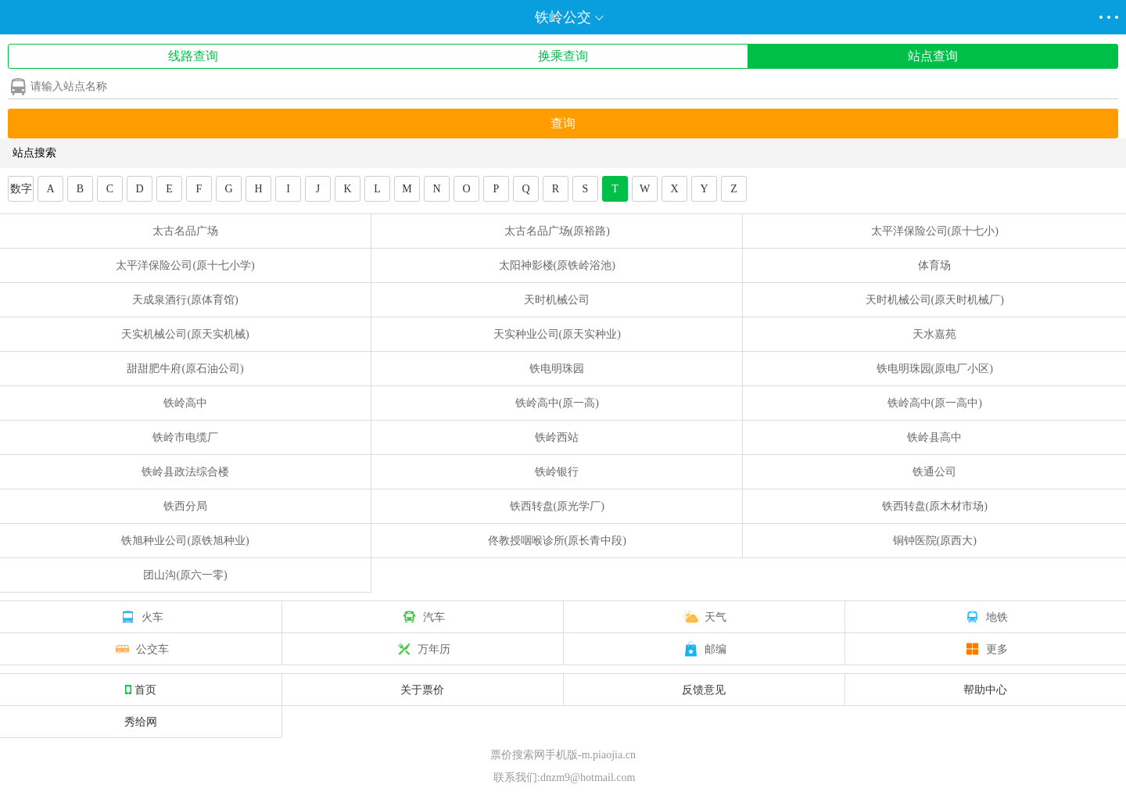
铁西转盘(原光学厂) (557, 506)
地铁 (985, 617)
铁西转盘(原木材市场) (935, 506)
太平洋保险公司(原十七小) (935, 231)
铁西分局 (185, 506)
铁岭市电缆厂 (185, 437)
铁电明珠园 (556, 368)
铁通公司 (934, 472)
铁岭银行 (557, 472)
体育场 (934, 265)
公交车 (141, 649)
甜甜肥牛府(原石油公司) (185, 368)
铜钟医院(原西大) (935, 540)
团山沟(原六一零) (185, 575)
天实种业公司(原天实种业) (557, 334)
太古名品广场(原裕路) (557, 231)
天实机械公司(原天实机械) (185, 334)
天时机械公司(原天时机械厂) (935, 300)
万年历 (422, 649)
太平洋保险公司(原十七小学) (185, 265)
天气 (703, 617)
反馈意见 (704, 689)
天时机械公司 (557, 300)
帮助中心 (985, 689)
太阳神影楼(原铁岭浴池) (557, 265)
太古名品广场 (185, 231)
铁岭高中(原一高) (557, 403)
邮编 (703, 649)
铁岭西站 (557, 437)
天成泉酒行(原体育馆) (185, 300)
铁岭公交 (563, 17)
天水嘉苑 (934, 334)
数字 (21, 189)
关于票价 (422, 689)
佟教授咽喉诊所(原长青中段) (557, 540)
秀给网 (140, 721)
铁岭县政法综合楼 (185, 472)
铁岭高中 (185, 403)
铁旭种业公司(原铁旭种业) (185, 540)
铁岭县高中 (934, 437)
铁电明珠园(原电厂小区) (935, 368)
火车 (140, 617)
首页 (140, 689)
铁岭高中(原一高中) (935, 403)
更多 (985, 649)
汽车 (422, 617)
